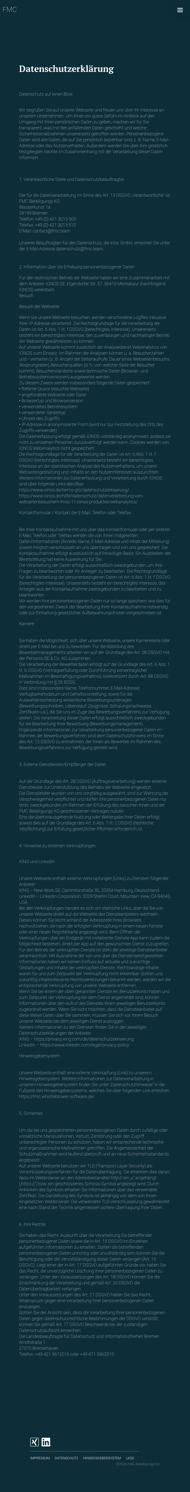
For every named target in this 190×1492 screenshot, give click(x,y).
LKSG (130, 1458)
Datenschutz (66, 1458)
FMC (9, 9)
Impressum (40, 1458)
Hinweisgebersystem (102, 1458)
